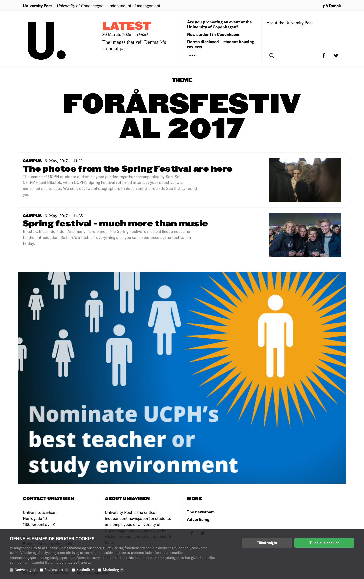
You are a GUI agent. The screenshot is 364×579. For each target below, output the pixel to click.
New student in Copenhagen (214, 34)
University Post (37, 5)
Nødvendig (26, 569)
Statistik (85, 569)
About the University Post (290, 22)
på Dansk (332, 5)
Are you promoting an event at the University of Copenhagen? (219, 24)
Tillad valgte (267, 543)
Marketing (113, 569)
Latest (126, 26)
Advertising (198, 519)
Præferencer (56, 569)
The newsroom (201, 511)
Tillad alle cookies (324, 543)
